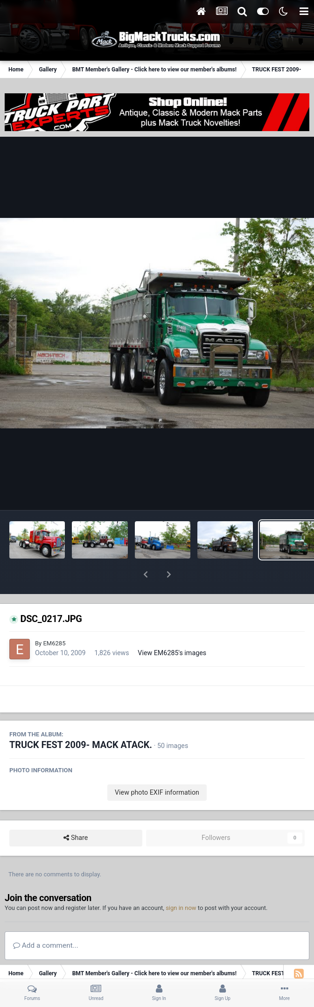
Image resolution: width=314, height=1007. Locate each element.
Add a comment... (45, 921)
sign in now (181, 883)
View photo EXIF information (157, 768)
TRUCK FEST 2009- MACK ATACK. (80, 720)
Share (75, 813)
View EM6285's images (172, 628)
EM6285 (54, 618)
